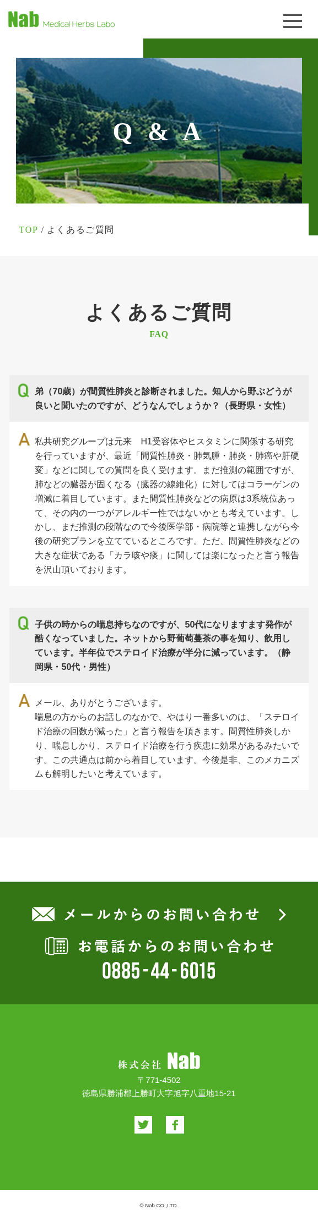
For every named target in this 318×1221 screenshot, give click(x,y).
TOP (28, 229)
